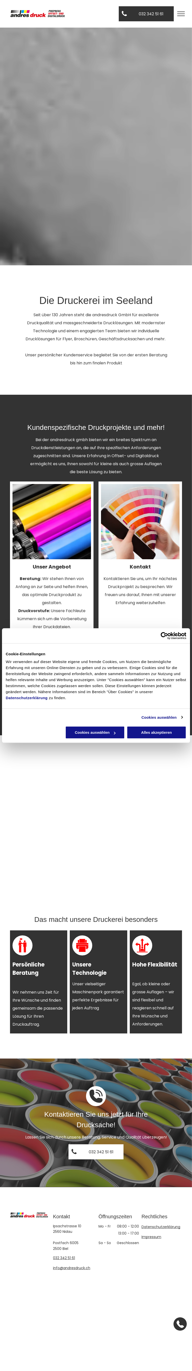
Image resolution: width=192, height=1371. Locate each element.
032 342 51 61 (64, 1257)
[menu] (181, 13)
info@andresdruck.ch (71, 1267)
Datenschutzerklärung (27, 698)
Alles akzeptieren (156, 732)
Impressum (151, 1236)
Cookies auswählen (159, 717)
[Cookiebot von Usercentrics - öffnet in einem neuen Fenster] (164, 635)
